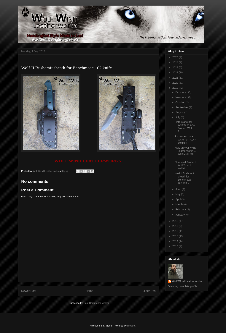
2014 (175, 241)
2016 (175, 230)
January (180, 214)
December (181, 92)
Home (89, 290)
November (181, 97)
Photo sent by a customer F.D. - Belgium (185, 139)
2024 (175, 62)
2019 (175, 87)
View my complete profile (182, 286)
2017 (175, 225)
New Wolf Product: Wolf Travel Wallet (185, 165)
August (179, 112)
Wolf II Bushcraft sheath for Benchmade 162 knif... (184, 178)
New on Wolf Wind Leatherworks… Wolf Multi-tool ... (185, 152)
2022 (175, 72)
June (178, 189)
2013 (175, 246)
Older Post (149, 290)
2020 (175, 82)
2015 (175, 236)
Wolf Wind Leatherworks (187, 281)
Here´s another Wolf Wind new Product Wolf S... (185, 126)
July (178, 117)
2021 (175, 77)
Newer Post (28, 290)
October (180, 102)
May (178, 194)
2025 (175, 57)
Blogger (131, 325)
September (182, 107)
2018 (175, 220)
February (181, 209)
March (179, 204)
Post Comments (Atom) (96, 303)
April (178, 199)
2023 (175, 67)
